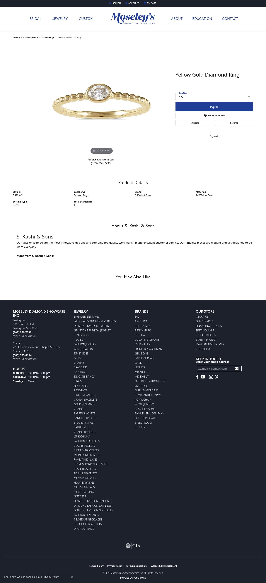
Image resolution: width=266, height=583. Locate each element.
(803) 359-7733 (101, 163)
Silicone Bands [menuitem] (84, 376)
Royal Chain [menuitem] (143, 399)
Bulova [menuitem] (140, 335)
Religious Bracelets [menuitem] (88, 524)
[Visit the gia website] (133, 545)
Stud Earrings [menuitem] (84, 422)
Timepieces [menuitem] (81, 353)
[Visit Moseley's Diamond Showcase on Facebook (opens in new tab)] (197, 377)
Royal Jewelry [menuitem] (144, 404)
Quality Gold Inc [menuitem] (146, 390)
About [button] (177, 18)
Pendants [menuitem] (80, 390)
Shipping (194, 122)
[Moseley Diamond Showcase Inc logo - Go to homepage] (133, 19)
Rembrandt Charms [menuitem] (148, 395)
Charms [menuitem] (79, 362)
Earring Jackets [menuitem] (84, 413)
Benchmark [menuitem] (143, 330)
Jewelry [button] (60, 18)
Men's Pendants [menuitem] (85, 478)
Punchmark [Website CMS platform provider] (140, 578)
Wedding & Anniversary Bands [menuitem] (95, 321)
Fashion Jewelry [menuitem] (85, 344)
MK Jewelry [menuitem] (142, 376)
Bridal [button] (35, 18)
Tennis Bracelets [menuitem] (85, 473)
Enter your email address (212, 362)
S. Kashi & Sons (143, 195)
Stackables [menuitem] (81, 335)
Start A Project (206, 339)
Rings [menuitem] (78, 381)
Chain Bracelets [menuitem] (85, 432)
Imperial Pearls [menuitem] (145, 358)
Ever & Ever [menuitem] (142, 344)
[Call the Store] (22, 332)
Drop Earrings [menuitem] (84, 528)
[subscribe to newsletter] (236, 368)
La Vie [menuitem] (138, 362)
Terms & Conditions (137, 566)
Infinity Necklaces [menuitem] (86, 455)
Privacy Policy (114, 566)
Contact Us (203, 349)
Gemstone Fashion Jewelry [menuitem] (92, 330)
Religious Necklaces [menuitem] (88, 519)
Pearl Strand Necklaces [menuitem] (90, 464)
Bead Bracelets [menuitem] (84, 445)
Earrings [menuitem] (80, 372)
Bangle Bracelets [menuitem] (86, 418)
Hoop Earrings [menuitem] (84, 482)
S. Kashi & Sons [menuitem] (145, 409)
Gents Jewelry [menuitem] (83, 349)
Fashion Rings (47, 37)
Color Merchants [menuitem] (147, 339)
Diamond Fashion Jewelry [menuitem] (91, 326)
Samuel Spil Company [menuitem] (149, 413)
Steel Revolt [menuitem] (143, 422)
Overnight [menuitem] (142, 385)
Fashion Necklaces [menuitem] (87, 441)
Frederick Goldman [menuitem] (148, 349)
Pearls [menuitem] (78, 339)
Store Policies (206, 335)
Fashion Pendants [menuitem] (86, 515)
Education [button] (202, 18)
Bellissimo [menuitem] (142, 326)
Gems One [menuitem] (141, 353)
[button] (115, 3)
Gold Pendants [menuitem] (84, 404)
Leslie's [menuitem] (140, 367)
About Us (202, 316)
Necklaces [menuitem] (81, 385)
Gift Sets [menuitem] (80, 496)
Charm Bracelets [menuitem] (85, 399)
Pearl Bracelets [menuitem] (85, 468)
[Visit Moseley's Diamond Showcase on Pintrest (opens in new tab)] (216, 377)
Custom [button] (86, 18)
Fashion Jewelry (30, 37)
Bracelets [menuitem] (81, 367)
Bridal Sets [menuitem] (81, 427)
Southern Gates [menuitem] (146, 418)
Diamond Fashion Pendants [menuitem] (93, 501)
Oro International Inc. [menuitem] (151, 381)
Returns (234, 122)
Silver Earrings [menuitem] (84, 492)
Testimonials (205, 330)
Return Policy (96, 566)
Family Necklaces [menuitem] (86, 459)
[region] (101, 99)
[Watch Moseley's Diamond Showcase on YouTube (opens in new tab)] (202, 377)
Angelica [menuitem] (141, 321)
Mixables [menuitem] (141, 372)
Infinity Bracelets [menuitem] (86, 450)
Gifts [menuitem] (77, 358)
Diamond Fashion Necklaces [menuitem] (93, 510)
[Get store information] (25, 336)
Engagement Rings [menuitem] (87, 316)
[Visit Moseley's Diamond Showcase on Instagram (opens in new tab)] (211, 377)
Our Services (205, 321)
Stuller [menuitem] (140, 427)
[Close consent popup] (72, 577)
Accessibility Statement (164, 566)
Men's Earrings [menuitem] (84, 487)
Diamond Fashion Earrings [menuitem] (92, 505)
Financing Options (209, 326)
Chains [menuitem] (78, 409)
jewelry (16, 37)
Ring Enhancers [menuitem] (85, 395)
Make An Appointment (211, 344)
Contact (230, 18)
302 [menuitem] (137, 316)
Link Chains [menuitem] (82, 436)
